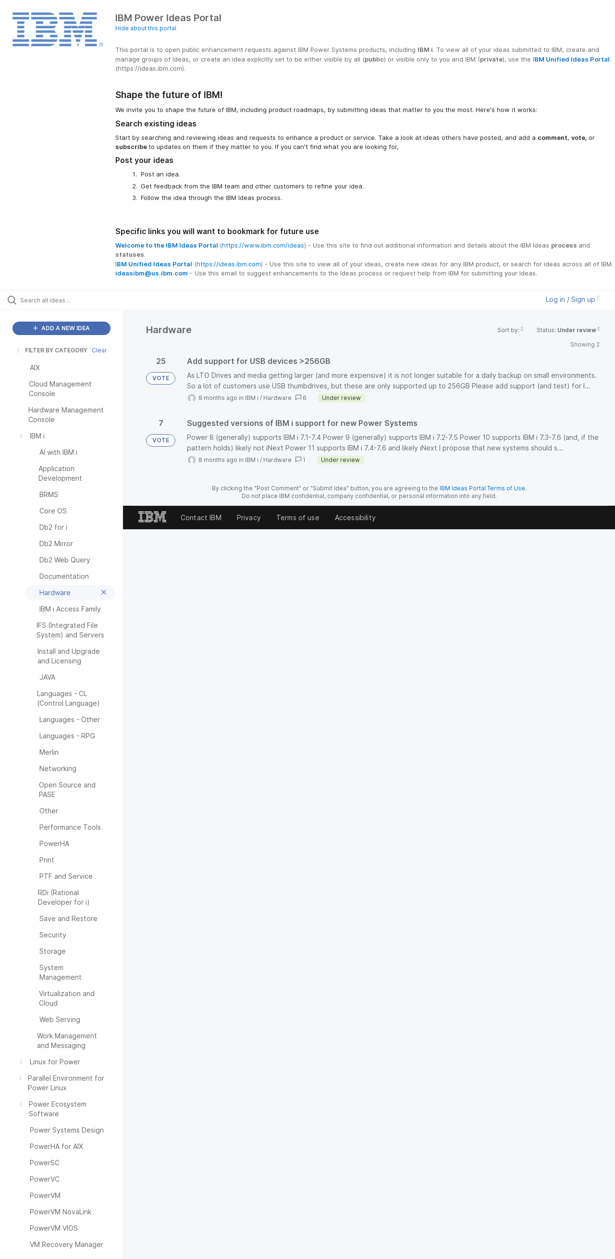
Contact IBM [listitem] (201, 517)
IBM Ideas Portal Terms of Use (482, 488)
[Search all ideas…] (73, 300)
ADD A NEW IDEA (61, 328)
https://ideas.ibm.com (229, 264)
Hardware (277, 397)
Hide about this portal (145, 28)
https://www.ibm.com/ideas (263, 245)
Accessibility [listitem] (355, 517)
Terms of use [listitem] (298, 517)
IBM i (251, 397)
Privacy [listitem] (249, 517)
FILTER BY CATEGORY (51, 350)
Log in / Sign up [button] (573, 299)
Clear (99, 350)
